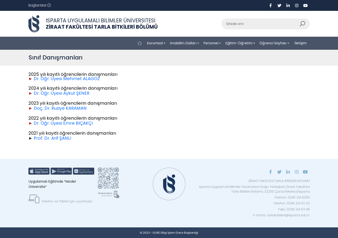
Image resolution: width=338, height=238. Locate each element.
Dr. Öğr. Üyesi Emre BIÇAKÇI (63, 123)
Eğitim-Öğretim (238, 43)
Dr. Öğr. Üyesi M (50, 79)
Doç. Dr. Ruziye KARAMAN (60, 108)
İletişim (301, 43)
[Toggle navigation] (39, 5)
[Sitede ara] (260, 23)
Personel (210, 43)
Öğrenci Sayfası (272, 43)
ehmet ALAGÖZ (83, 79)
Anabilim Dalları (183, 43)
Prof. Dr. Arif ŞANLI (52, 138)
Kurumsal (155, 43)
